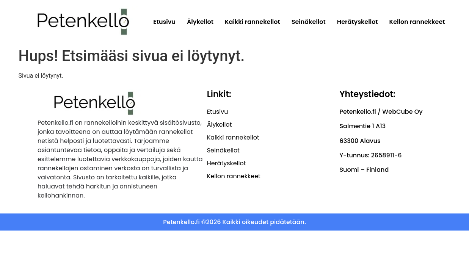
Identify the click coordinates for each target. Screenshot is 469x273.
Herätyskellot (357, 21)
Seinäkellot (309, 21)
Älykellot (200, 21)
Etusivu (164, 21)
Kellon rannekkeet (417, 21)
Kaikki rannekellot (252, 21)
